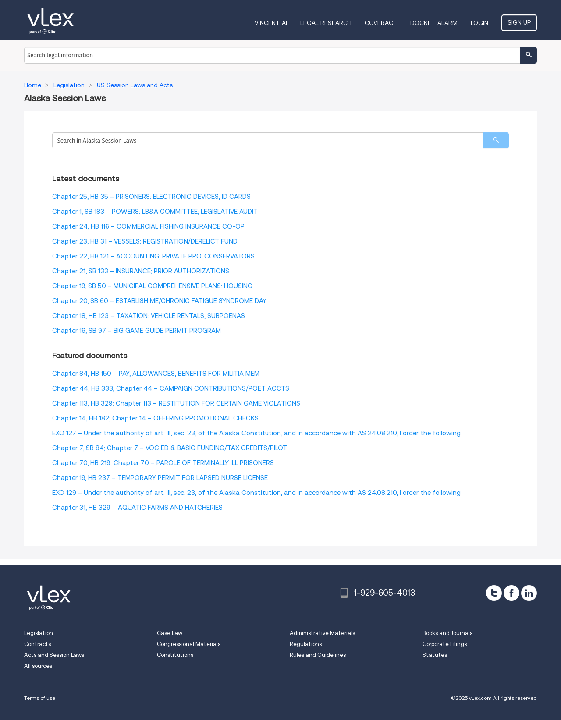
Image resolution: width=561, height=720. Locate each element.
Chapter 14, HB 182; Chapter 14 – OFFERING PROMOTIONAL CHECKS (155, 418)
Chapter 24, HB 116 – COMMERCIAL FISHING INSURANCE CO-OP (148, 226)
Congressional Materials (188, 644)
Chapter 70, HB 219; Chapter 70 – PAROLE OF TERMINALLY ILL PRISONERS (163, 462)
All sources (38, 666)
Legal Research (326, 22)
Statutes (435, 655)
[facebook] (511, 593)
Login (479, 22)
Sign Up (519, 22)
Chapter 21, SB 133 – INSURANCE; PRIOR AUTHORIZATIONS (140, 271)
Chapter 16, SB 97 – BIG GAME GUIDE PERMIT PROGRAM (136, 330)
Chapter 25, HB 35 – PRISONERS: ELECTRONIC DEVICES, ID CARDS (151, 196)
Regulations (306, 644)
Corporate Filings (445, 644)
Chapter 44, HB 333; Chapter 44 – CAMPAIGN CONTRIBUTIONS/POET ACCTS (170, 388)
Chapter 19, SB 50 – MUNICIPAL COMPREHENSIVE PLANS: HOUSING (152, 285)
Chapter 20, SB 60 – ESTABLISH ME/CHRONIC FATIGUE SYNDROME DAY (159, 300)
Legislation (38, 633)
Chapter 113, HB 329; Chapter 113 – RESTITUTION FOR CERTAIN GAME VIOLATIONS (176, 403)
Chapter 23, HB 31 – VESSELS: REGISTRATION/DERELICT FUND (145, 241)
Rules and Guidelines (318, 655)
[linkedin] (529, 593)
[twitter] (494, 593)
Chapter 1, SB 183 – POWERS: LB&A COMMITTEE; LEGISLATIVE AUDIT (155, 211)
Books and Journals (447, 633)
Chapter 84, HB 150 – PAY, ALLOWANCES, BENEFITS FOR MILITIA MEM (155, 373)
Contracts (37, 644)
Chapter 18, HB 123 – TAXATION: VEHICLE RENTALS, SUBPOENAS (148, 315)
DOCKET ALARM (434, 22)
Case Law (169, 633)
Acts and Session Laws (54, 655)
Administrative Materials (322, 633)
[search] (496, 140)
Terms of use (39, 698)
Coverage (381, 22)
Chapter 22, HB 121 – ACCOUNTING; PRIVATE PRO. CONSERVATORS (153, 256)
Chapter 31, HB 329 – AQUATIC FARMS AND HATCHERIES (137, 507)
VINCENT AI (271, 22)
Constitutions (175, 655)
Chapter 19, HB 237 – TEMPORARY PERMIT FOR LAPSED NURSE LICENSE (160, 477)
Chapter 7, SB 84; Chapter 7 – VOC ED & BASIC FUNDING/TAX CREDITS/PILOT (169, 448)
